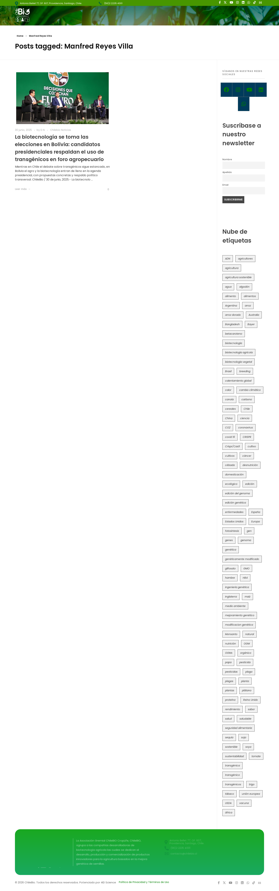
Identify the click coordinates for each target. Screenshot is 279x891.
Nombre (227, 159)
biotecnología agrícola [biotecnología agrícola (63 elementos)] (239, 352)
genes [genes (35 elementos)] (229, 540)
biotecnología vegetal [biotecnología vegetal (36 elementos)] (238, 362)
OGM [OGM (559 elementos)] (247, 643)
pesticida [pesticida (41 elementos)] (245, 662)
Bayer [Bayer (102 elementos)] (251, 324)
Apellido (227, 172)
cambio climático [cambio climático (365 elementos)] (250, 390)
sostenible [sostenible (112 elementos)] (231, 747)
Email (225, 184)
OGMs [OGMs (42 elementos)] (228, 653)
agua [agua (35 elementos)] (228, 287)
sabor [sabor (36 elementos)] (251, 709)
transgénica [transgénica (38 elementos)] (232, 765)
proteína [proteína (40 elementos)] (230, 700)
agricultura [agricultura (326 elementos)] (231, 268)
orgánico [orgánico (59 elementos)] (245, 653)
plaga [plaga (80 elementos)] (248, 672)
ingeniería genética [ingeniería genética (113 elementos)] (237, 587)
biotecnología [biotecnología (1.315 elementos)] (233, 343)
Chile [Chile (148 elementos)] (247, 409)
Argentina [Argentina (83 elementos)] (231, 305)
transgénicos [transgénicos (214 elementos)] (233, 784)
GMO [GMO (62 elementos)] (246, 568)
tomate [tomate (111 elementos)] (256, 756)
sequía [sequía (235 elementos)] (229, 737)
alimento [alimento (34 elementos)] (230, 296)
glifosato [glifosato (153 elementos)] (230, 568)
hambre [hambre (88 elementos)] (230, 578)
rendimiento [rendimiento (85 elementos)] (232, 709)
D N (43, 130)
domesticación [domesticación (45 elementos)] (234, 474)
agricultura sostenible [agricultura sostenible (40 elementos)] (238, 277)
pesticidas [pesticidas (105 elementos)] (231, 672)
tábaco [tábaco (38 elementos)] (229, 794)
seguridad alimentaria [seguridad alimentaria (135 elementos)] (238, 728)
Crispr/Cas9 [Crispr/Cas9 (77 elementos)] (232, 446)
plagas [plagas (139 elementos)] (229, 681)
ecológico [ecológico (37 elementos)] (231, 484)
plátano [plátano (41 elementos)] (246, 690)
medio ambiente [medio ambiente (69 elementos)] (235, 606)
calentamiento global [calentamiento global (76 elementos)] (238, 380)
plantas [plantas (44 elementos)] (229, 690)
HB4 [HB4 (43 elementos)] (245, 578)
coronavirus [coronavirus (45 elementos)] (245, 427)
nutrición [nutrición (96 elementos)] (230, 643)
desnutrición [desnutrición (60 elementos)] (250, 465)
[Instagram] (238, 90)
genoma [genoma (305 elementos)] (246, 540)
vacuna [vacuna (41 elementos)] (244, 803)
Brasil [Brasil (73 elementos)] (228, 371)
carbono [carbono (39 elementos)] (246, 399)
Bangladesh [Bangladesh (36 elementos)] (232, 324)
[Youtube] (249, 90)
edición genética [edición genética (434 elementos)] (235, 502)
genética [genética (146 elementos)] (230, 549)
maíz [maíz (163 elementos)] (247, 596)
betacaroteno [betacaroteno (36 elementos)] (233, 334)
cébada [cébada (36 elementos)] (230, 465)
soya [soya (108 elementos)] (248, 747)
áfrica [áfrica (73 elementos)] (228, 812)
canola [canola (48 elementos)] (229, 399)
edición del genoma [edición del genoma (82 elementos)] (237, 493)
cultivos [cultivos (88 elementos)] (230, 456)
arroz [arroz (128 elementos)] (248, 305)
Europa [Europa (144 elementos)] (255, 521)
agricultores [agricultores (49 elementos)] (245, 258)
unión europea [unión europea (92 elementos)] (251, 794)
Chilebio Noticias (60, 130)
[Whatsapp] (243, 104)
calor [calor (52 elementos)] (228, 390)
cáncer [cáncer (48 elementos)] (246, 456)
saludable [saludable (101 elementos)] (245, 718)
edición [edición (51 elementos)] (249, 484)
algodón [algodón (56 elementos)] (244, 287)
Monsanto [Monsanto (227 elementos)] (231, 634)
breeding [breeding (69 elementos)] (244, 371)
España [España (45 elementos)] (255, 512)
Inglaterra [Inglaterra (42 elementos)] (231, 596)
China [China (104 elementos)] (228, 418)
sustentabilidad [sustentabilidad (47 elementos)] (234, 756)
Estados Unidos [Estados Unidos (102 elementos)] (234, 521)
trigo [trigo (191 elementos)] (251, 784)
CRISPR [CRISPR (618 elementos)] (247, 437)
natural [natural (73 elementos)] (249, 634)
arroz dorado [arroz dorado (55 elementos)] (233, 315)
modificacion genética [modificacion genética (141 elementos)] (239, 625)
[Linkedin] (261, 90)
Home (20, 35)
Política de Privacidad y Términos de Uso (144, 882)
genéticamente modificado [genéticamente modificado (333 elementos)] (242, 559)
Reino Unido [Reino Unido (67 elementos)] (250, 700)
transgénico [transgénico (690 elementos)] (232, 775)
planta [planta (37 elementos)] (245, 681)
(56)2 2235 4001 (113, 3)
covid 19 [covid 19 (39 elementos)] (230, 437)
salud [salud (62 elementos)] (228, 718)
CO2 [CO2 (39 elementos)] (227, 427)
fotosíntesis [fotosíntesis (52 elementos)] (232, 531)
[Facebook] (226, 90)
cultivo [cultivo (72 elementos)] (252, 446)
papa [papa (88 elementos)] (228, 662)
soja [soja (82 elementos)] (243, 737)
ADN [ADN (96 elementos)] (227, 258)
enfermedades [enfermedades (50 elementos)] (234, 512)
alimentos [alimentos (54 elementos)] (250, 296)
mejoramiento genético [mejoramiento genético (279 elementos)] (239, 615)
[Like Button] (105, 189)
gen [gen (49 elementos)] (249, 531)
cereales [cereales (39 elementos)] (230, 409)
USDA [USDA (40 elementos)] (228, 803)
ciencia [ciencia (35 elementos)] (244, 418)
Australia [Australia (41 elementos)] (254, 315)
